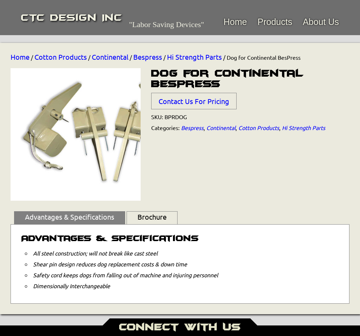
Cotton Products (60, 56)
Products (274, 22)
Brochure (152, 216)
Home (235, 22)
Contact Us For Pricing (194, 101)
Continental (110, 56)
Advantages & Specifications (69, 216)
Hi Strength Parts (194, 56)
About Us (321, 22)
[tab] (69, 218)
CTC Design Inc (71, 17)
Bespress (147, 56)
